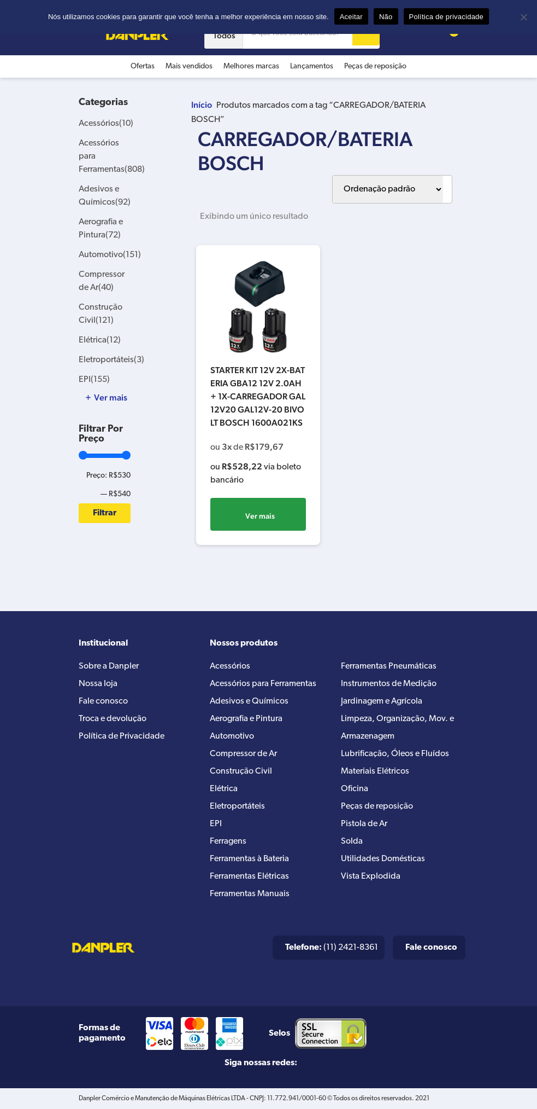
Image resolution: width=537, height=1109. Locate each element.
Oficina (354, 789)
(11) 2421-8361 (331, 947)
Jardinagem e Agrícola (381, 701)
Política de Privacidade (121, 736)
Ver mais (260, 516)
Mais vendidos (189, 66)
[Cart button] (448, 35)
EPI (94, 379)
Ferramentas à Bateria (249, 859)
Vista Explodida (370, 876)
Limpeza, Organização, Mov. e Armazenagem (397, 728)
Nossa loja (98, 684)
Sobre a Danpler (109, 666)
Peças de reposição (375, 66)
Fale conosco (103, 701)
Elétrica (100, 340)
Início (201, 105)
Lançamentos (311, 66)
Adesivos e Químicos (249, 701)
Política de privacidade (446, 17)
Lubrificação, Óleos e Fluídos (395, 754)
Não (386, 17)
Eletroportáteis (111, 360)
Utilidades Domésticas (383, 859)
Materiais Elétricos (375, 771)
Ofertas (143, 66)
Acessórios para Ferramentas (263, 684)
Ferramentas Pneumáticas (388, 666)
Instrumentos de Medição (388, 684)
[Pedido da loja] (388, 189)
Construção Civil (241, 771)
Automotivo (110, 255)
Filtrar (104, 513)
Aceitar (351, 17)
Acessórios (106, 123)
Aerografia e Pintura (246, 719)
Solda (352, 841)
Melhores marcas (251, 66)
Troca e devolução (112, 719)
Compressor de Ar (243, 754)
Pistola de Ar (364, 824)
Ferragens (228, 841)
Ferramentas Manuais (250, 894)
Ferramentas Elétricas (249, 876)
